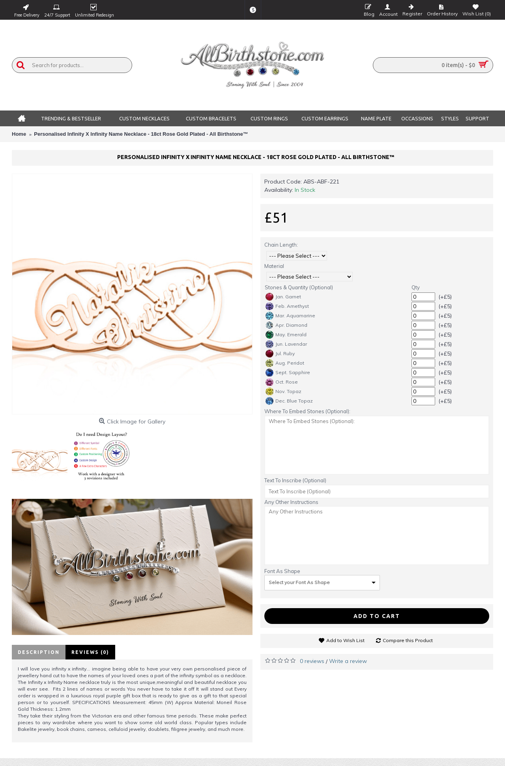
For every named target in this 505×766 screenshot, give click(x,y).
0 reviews (312, 661)
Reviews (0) (90, 652)
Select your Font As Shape (299, 582)
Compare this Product (408, 640)
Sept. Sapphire (288, 372)
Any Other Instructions (291, 502)
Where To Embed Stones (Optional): (307, 411)
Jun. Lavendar (286, 344)
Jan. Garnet (283, 297)
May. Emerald (286, 335)
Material (274, 266)
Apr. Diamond (286, 325)
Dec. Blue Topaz (289, 401)
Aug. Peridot (285, 363)
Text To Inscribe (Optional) (295, 480)
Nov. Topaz (283, 391)
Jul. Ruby (280, 354)
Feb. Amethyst (287, 306)
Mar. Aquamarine (290, 316)
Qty (415, 287)
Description (39, 652)
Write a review (348, 661)
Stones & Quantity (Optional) (299, 287)
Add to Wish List (345, 640)
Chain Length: (281, 245)
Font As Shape (282, 571)
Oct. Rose (282, 382)
